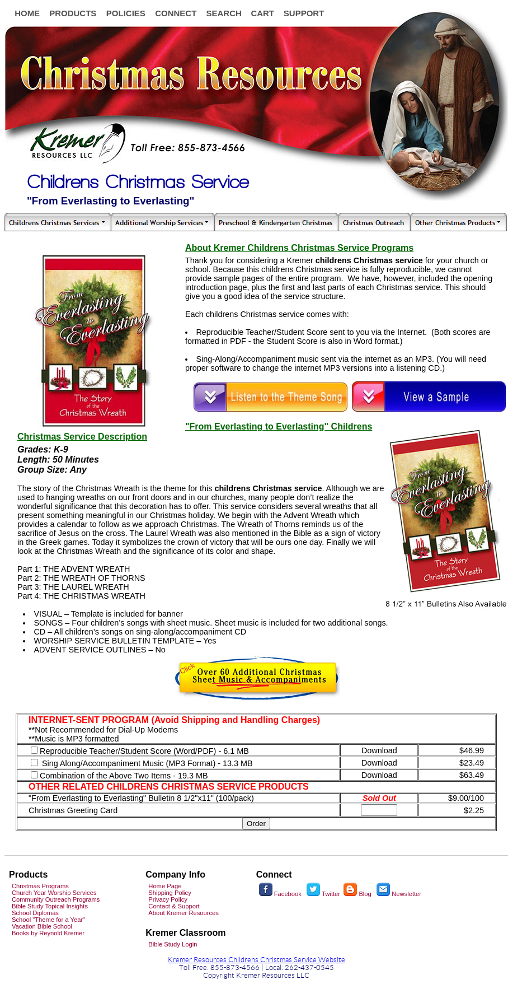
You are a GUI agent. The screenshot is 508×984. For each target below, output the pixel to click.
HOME (27, 13)
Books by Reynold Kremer (48, 933)
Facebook (280, 893)
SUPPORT (304, 13)
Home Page (164, 886)
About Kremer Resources (183, 913)
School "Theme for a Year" (48, 919)
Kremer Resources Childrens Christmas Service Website (256, 960)
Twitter (323, 893)
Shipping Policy (169, 892)
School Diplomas (35, 913)
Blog (357, 893)
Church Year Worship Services (54, 892)
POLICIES (125, 13)
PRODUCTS (72, 13)
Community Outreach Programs (56, 899)
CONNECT (175, 13)
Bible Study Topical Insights (50, 906)
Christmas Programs (40, 886)
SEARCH (223, 13)
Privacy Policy (167, 899)
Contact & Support (173, 906)
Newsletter (406, 893)
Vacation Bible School (42, 926)
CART (262, 13)
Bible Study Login (172, 944)
